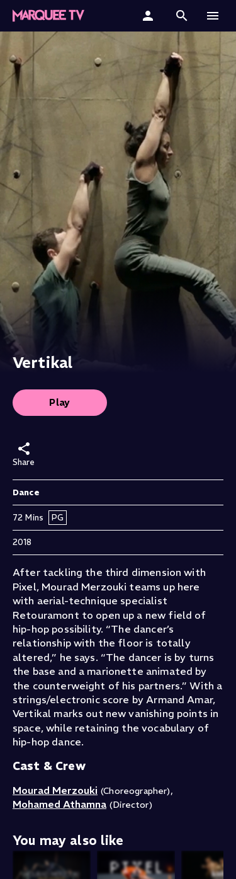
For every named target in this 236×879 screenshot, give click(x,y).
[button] (181, 16)
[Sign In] (149, 16)
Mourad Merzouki (55, 790)
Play (59, 402)
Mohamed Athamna (59, 804)
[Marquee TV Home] (48, 16)
